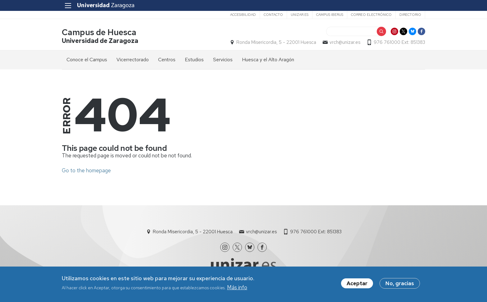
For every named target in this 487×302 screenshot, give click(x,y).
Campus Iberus (329, 14)
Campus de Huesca (99, 32)
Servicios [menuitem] (223, 59)
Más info (237, 288)
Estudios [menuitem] (194, 59)
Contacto (273, 14)
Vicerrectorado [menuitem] (132, 59)
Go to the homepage (86, 170)
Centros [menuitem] (166, 59)
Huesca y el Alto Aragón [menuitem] (268, 59)
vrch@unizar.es (345, 42)
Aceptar (357, 284)
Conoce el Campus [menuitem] (86, 59)
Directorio (410, 14)
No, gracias (399, 284)
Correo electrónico (371, 14)
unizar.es (299, 14)
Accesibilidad (243, 14)
